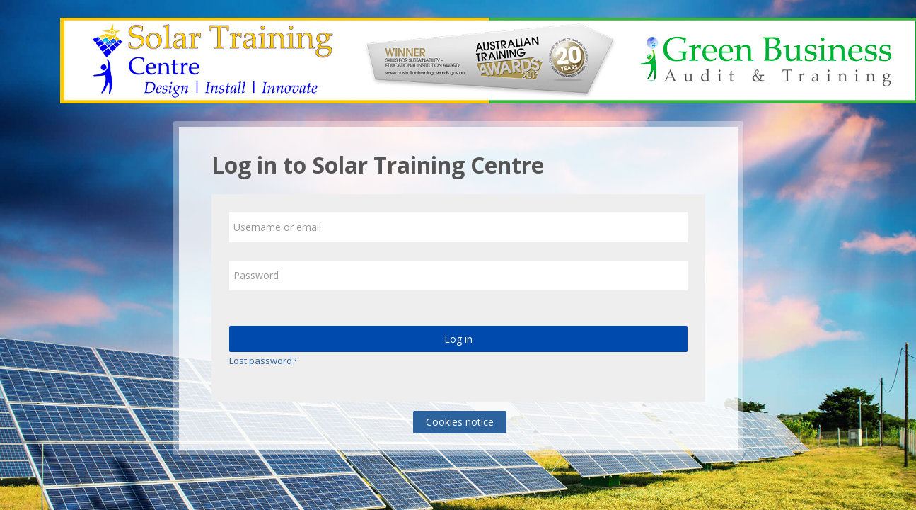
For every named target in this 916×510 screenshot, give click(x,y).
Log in (458, 339)
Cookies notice (460, 422)
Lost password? (262, 360)
